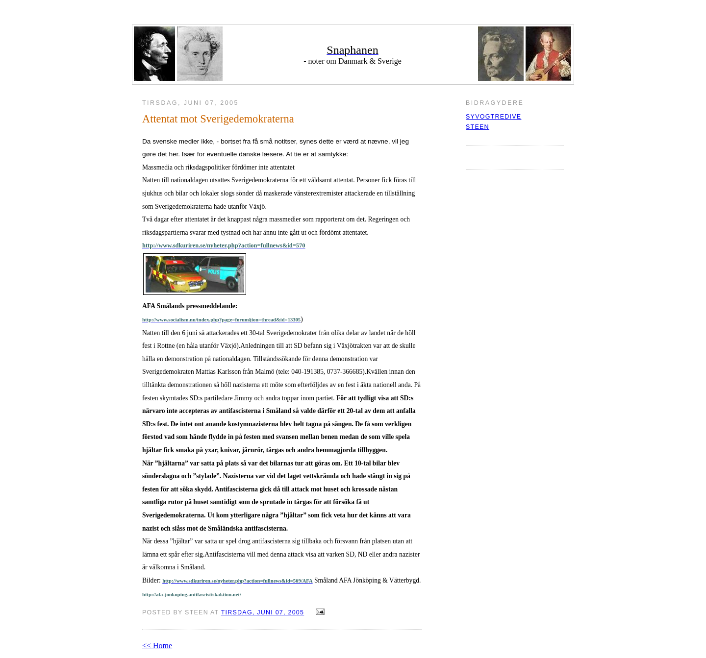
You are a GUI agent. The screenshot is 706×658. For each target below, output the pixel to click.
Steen (477, 126)
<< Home (157, 645)
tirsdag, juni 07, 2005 (262, 612)
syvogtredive (493, 116)
